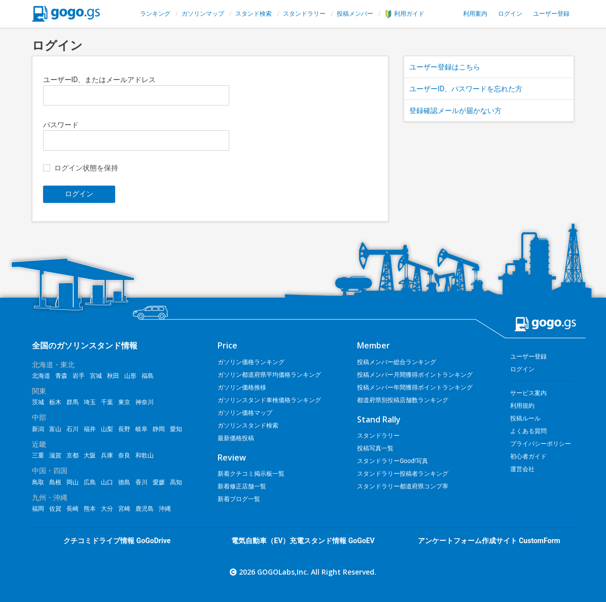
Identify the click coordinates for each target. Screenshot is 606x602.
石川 (72, 429)
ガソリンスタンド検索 (248, 425)
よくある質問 (528, 431)
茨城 (38, 402)
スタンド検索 (253, 13)
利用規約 (522, 405)
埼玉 (90, 402)
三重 (38, 455)
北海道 (41, 375)
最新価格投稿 (236, 438)
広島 (90, 482)
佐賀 (55, 508)
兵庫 (107, 455)
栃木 (55, 402)
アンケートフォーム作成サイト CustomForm (489, 541)
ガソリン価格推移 (242, 387)
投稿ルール (525, 418)
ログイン (510, 13)
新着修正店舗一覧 (242, 486)
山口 (107, 482)
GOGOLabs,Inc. (283, 572)
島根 (55, 482)
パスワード (136, 136)
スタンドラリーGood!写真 (392, 461)
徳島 (124, 482)
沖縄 (165, 508)
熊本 (90, 508)
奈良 (124, 455)
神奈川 (144, 402)
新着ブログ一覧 (239, 499)
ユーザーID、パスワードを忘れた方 (465, 89)
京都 (72, 455)
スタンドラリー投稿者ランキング (402, 473)
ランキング (155, 13)
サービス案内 (528, 393)
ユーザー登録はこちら (444, 67)
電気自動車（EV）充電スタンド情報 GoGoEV (302, 541)
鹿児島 (144, 508)
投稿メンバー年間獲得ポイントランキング (415, 387)
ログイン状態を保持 (86, 168)
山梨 (107, 429)
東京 (124, 402)
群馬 (72, 402)
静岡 (159, 429)
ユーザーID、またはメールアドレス (136, 90)
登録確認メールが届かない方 (455, 111)
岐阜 (141, 429)
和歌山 (144, 455)
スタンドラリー (304, 13)
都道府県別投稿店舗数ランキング (402, 400)
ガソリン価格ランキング (251, 362)
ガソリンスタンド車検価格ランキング (269, 400)
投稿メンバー (355, 13)
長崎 (72, 508)
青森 (61, 375)
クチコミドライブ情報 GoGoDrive (116, 541)
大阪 (90, 455)
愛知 (176, 429)
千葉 (107, 402)
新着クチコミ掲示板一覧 (251, 473)
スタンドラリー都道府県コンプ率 (402, 486)
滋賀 (55, 455)
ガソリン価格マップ (245, 412)
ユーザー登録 (551, 13)
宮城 (96, 375)
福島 (147, 375)
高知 (176, 482)
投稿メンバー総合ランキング (396, 362)
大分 (107, 508)
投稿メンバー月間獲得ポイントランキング (415, 374)
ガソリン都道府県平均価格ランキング (269, 374)
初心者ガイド (528, 456)
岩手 (79, 375)
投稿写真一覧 (375, 448)
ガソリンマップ (203, 13)
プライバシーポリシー (540, 443)
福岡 (38, 508)
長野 (124, 429)
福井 (90, 429)
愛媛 (159, 482)
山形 (130, 375)
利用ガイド (404, 13)
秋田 (113, 375)
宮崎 (124, 508)
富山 (55, 429)
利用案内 (475, 13)
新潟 (38, 429)
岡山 (72, 482)
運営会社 (522, 469)
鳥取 (38, 482)
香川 (141, 482)
